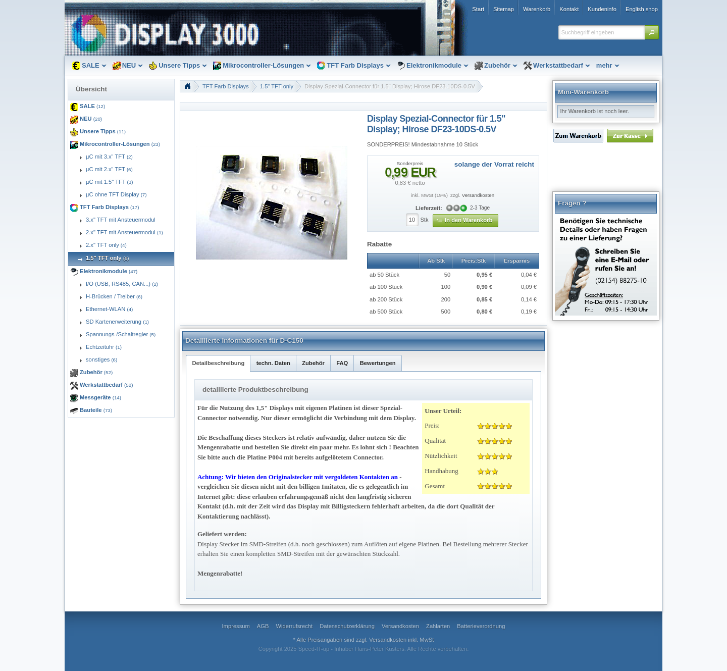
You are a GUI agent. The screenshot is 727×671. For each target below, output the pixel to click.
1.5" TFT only (276, 86)
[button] (652, 32)
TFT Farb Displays (225, 86)
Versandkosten (478, 195)
